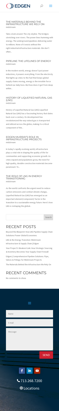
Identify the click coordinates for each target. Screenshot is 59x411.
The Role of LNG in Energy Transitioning (24, 177)
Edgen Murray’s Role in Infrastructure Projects (24, 138)
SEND (46, 355)
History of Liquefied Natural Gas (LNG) (29, 99)
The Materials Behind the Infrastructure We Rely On (25, 23)
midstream (11, 27)
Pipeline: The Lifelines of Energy (28, 61)
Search (48, 217)
